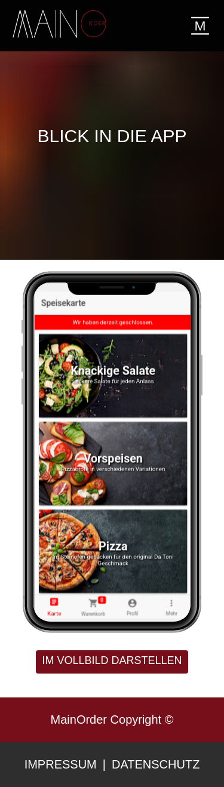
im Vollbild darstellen (112, 660)
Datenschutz (156, 764)
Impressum (60, 764)
